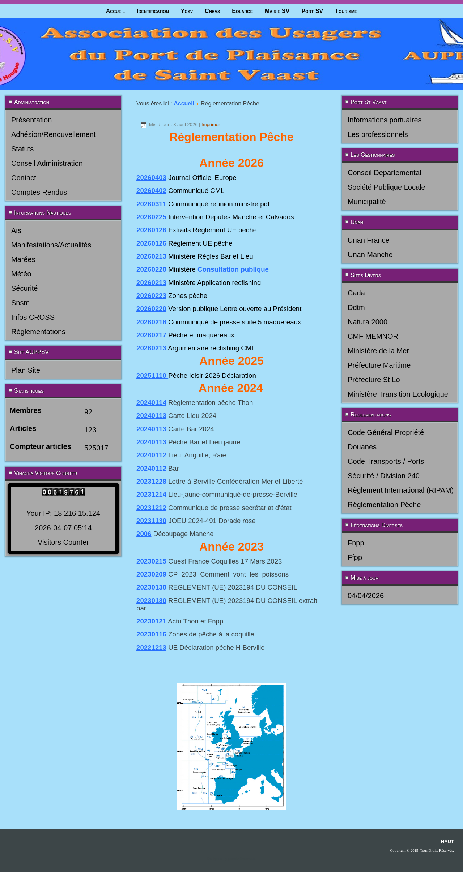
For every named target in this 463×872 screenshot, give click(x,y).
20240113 (151, 415)
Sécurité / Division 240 (384, 476)
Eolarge (242, 11)
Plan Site (25, 370)
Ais (16, 230)
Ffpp (355, 557)
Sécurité (24, 288)
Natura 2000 (367, 322)
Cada (356, 293)
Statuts (22, 149)
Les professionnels (378, 134)
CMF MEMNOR (373, 336)
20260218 (151, 322)
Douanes (362, 447)
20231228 (151, 481)
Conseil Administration (47, 163)
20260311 (151, 204)
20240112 (151, 455)
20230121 (151, 621)
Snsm (20, 303)
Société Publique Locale (386, 187)
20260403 (151, 177)
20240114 (151, 402)
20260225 (151, 217)
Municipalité (367, 202)
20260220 (151, 269)
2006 (144, 534)
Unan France (369, 240)
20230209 (151, 574)
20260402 (151, 190)
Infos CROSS (33, 317)
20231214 (151, 494)
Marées (23, 259)
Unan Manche (370, 255)
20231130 (151, 521)
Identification (153, 11)
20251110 (152, 375)
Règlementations (38, 332)
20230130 (151, 587)
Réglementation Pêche (384, 505)
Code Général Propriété (386, 432)
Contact (23, 178)
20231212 (151, 507)
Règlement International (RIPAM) (401, 490)
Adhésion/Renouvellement (53, 134)
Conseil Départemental (384, 173)
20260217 (151, 335)
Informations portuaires (385, 120)
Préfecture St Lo (374, 380)
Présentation (31, 120)
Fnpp (356, 543)
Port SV (312, 11)
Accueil (115, 11)
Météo (21, 274)
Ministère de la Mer (378, 351)
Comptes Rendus (39, 192)
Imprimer (210, 124)
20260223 (151, 295)
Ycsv (187, 11)
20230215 (151, 561)
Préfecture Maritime (379, 365)
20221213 (151, 647)
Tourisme (346, 11)
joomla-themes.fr (241, 859)
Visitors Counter (63, 542)
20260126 (151, 230)
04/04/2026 (366, 596)
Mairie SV (277, 11)
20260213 (151, 256)
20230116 (151, 634)
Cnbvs (212, 11)
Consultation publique (233, 269)
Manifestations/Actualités (51, 245)
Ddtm (356, 307)
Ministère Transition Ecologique (398, 394)
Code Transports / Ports (386, 461)
